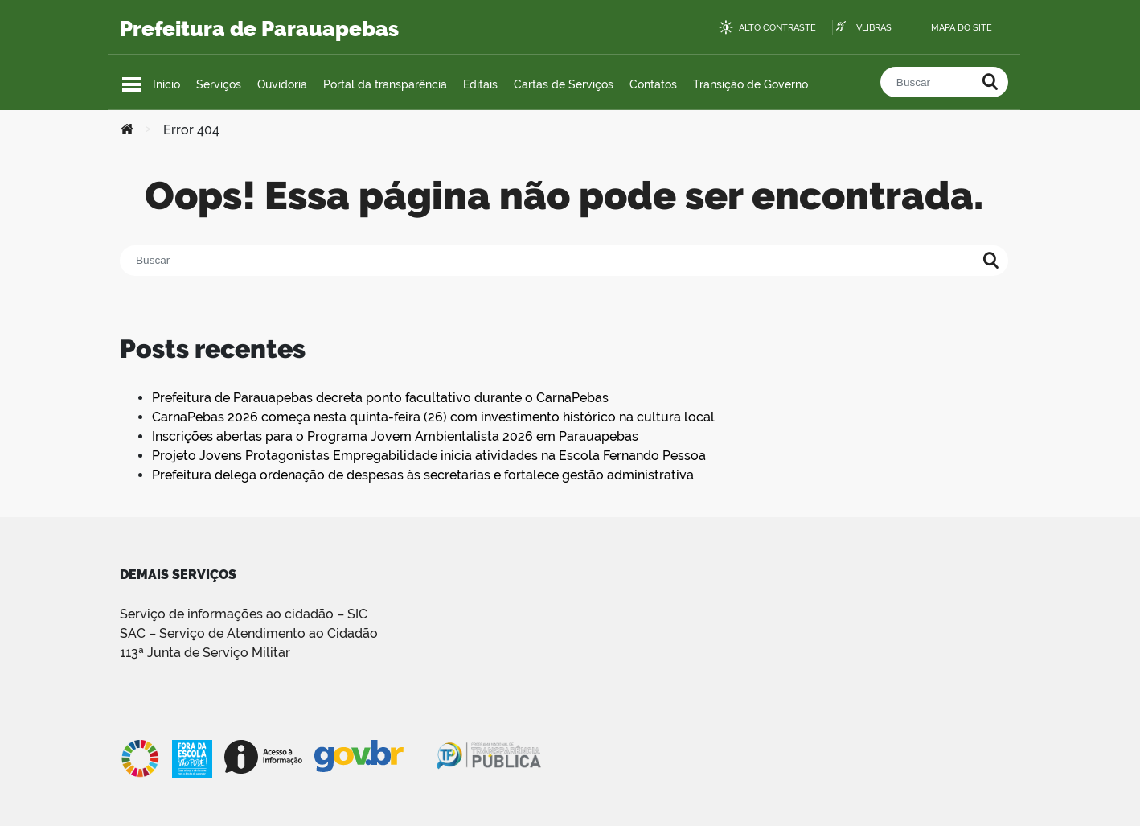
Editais (480, 84)
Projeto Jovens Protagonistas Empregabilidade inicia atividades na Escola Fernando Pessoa (429, 455)
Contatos (653, 84)
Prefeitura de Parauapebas (259, 29)
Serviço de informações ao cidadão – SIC (243, 614)
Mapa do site (961, 28)
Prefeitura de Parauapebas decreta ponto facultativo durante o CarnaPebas (380, 397)
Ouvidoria (282, 84)
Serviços (218, 84)
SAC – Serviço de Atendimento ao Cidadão (249, 633)
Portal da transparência (385, 84)
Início (166, 84)
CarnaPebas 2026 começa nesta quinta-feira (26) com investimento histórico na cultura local (433, 417)
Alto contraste (777, 28)
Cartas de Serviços (563, 84)
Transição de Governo (750, 84)
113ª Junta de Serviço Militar (205, 652)
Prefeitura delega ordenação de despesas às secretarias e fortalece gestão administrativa (423, 475)
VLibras (874, 28)
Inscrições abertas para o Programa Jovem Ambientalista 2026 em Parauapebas (395, 436)
